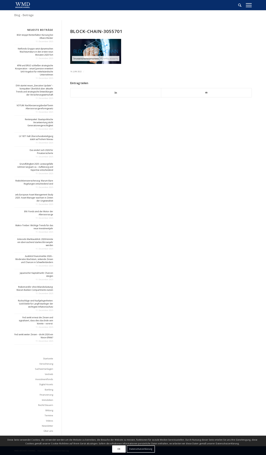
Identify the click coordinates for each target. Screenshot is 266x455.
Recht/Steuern (45, 405)
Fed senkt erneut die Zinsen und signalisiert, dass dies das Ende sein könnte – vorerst (36, 320)
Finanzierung (46, 394)
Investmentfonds (44, 379)
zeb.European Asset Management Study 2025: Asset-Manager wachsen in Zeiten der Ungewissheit (34, 197)
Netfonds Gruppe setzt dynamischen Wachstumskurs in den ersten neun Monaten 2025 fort (35, 51)
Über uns (48, 430)
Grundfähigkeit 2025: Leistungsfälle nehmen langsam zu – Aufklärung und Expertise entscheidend (35, 166)
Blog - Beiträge (24, 15)
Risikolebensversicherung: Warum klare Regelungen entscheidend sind (34, 182)
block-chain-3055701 (96, 31)
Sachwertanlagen (44, 368)
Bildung (49, 410)
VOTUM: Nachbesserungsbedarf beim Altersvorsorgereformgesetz (35, 107)
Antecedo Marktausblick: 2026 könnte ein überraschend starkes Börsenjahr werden (35, 242)
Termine (49, 415)
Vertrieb (49, 374)
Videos (49, 420)
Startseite (48, 358)
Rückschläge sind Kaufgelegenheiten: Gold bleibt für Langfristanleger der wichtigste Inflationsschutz (35, 303)
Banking (49, 389)
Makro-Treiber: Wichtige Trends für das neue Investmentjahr (34, 227)
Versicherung (46, 363)
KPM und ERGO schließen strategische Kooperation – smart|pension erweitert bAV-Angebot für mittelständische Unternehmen (34, 70)
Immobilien (47, 399)
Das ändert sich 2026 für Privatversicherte (41, 152)
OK (118, 449)
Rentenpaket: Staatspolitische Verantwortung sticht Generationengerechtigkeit (39, 122)
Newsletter (47, 425)
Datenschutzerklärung (140, 449)
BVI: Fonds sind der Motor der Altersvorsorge (38, 213)
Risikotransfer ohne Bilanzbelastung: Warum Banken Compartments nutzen (34, 288)
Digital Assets (46, 384)
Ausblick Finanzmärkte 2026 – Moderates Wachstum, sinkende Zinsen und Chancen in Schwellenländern (34, 259)
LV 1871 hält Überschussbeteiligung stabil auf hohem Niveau (36, 138)
